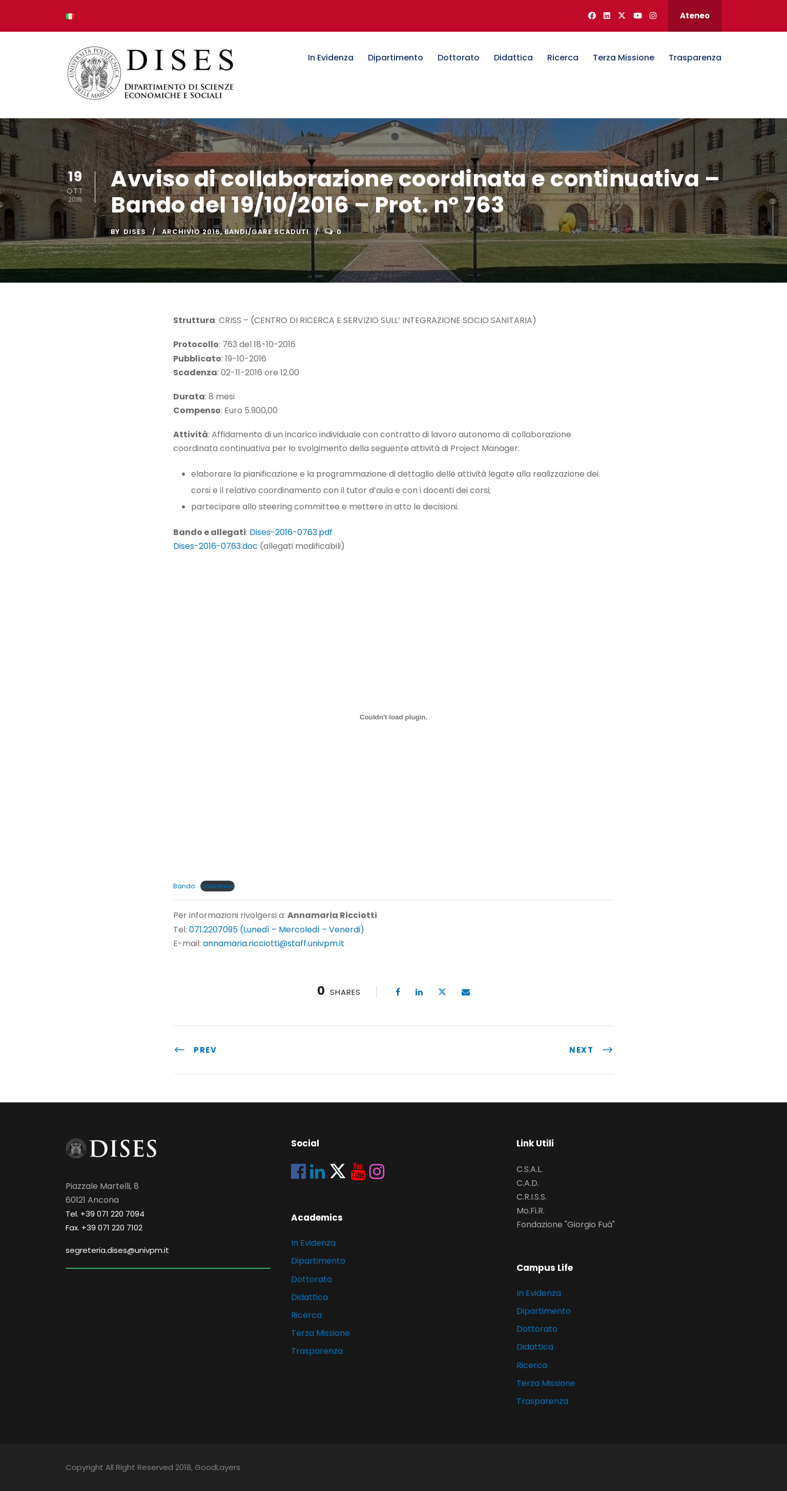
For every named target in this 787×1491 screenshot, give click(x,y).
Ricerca (562, 57)
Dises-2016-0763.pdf (291, 532)
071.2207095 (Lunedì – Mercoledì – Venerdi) (275, 929)
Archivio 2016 (191, 232)
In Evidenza (331, 57)
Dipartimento (395, 57)
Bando (184, 886)
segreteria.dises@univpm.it (117, 1250)
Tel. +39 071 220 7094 (105, 1213)
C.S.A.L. (529, 1169)
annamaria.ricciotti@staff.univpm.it (273, 943)
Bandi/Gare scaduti (266, 232)
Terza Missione (623, 57)
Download (217, 886)
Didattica (513, 57)
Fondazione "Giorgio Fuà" (565, 1224)
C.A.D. (527, 1183)
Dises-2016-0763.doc (215, 546)
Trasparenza (695, 57)
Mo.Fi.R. (530, 1211)
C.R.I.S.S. (531, 1197)
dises (134, 232)
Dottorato (459, 57)
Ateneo (695, 15)
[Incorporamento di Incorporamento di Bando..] (393, 716)
